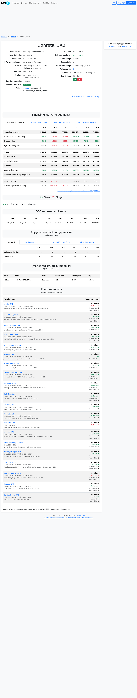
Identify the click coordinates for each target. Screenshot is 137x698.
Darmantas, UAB (10, 409)
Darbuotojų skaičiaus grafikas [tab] (58, 268)
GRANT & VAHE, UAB (12, 351)
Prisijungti (121, 3)
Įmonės (24, 3)
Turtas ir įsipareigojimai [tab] (86, 148)
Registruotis (131, 3)
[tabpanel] (51, 184)
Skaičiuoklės (34, 3)
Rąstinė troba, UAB (11, 521)
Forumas (16, 3)
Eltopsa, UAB (9, 510)
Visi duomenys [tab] (30, 268)
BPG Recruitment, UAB (13, 371)
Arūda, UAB (8, 330)
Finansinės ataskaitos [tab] (15, 148)
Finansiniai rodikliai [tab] (39, 148)
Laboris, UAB (9, 458)
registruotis (126, 46)
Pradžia (4, 36)
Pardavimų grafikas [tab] (62, 148)
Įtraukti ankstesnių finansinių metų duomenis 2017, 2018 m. (78, 217)
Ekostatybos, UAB (11, 360)
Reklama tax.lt (80, 542)
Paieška (54, 3)
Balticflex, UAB (10, 420)
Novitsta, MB (9, 431)
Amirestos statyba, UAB (13, 469)
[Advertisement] (51, 130)
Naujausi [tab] (11, 268)
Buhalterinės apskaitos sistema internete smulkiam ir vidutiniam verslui (68, 544)
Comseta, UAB (9, 449)
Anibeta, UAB (9, 380)
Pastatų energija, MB (12, 478)
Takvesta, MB (9, 440)
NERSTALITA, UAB (11, 341)
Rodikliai (46, 3)
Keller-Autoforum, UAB (13, 398)
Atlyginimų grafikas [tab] (87, 268)
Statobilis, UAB (10, 488)
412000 (26, 88)
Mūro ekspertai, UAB (12, 499)
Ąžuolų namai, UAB (11, 389)
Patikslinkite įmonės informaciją (85, 96)
